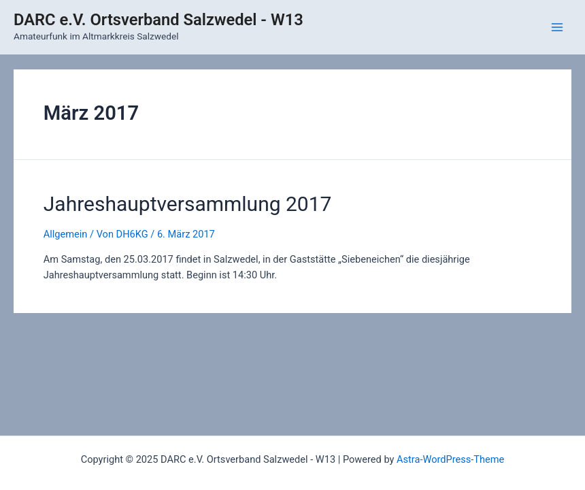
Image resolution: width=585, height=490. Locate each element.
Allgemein (66, 234)
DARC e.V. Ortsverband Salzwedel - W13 (158, 19)
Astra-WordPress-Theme (450, 459)
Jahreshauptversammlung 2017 (188, 204)
